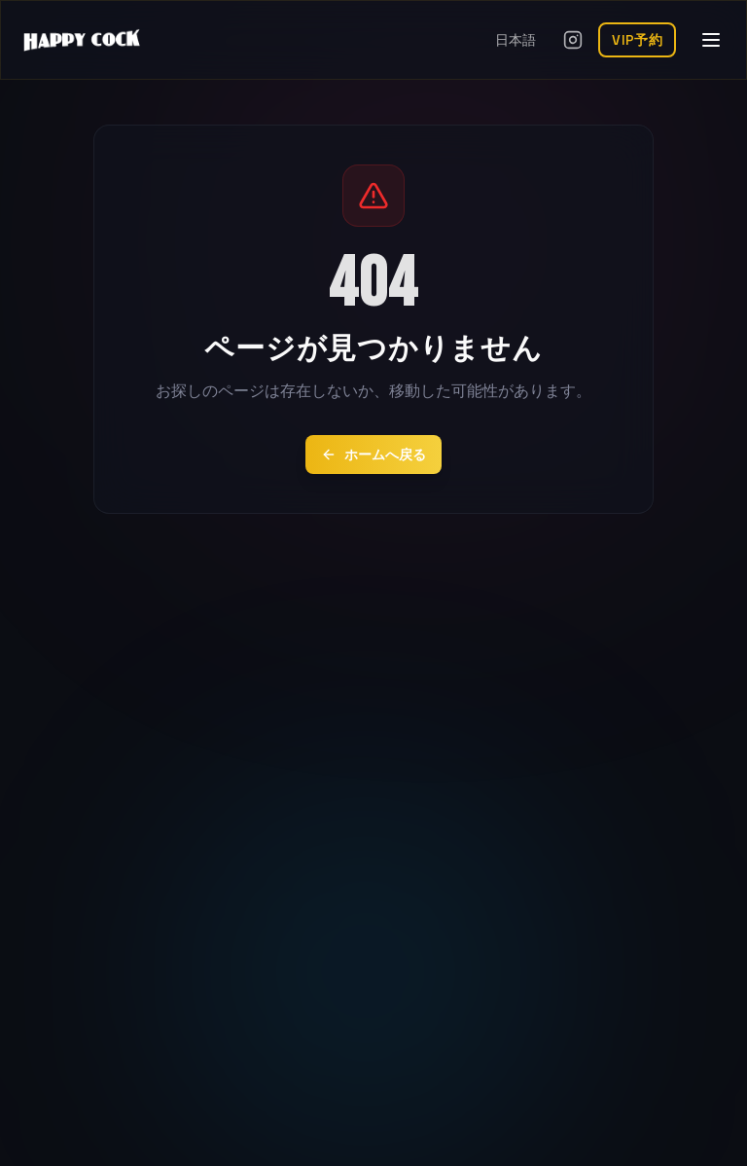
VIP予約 (637, 40)
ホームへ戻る (373, 454)
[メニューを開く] (711, 39)
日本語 (515, 40)
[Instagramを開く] (573, 40)
